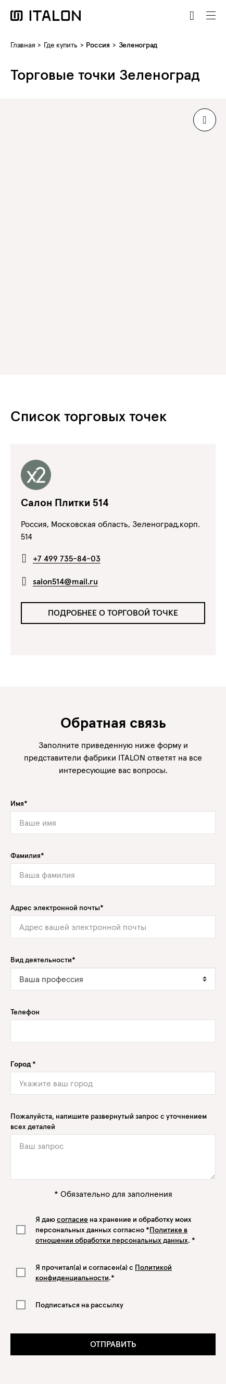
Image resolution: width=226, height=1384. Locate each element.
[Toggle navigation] (211, 15)
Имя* (19, 803)
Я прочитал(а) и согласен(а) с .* (103, 1272)
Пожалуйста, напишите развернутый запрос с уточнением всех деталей (108, 1121)
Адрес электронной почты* (57, 907)
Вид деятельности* (43, 959)
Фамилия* (27, 855)
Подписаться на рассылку (79, 1304)
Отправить (113, 1344)
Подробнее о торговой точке (113, 612)
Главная (22, 45)
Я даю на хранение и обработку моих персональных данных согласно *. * (115, 1230)
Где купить (61, 45)
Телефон (25, 1011)
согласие (72, 1219)
